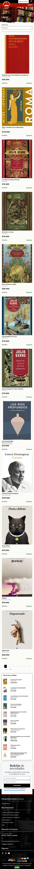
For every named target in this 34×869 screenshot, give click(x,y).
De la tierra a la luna (8, 232)
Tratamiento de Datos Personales (10, 815)
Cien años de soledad (16, 704)
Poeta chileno (6, 546)
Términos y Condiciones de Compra (10, 812)
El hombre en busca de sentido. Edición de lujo (19, 712)
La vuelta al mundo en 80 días (11, 179)
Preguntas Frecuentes (7, 822)
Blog (3, 825)
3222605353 (10, 844)
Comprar (29, 83)
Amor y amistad (15, 720)
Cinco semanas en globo (9, 284)
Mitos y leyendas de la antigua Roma (12, 127)
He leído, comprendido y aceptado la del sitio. (15, 789)
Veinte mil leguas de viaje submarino (12, 389)
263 (10, 669)
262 (6, 669)
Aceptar (17, 867)
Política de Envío (6, 820)
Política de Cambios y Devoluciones (11, 817)
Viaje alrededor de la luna (9, 336)
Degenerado (5, 650)
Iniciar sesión (23, 1)
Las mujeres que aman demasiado (19, 696)
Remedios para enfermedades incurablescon (15, 75)
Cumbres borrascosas (16, 679)
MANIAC (4, 598)
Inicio (3, 13)
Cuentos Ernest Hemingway (10, 493)
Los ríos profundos (7, 441)
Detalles (4, 83)
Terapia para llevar (15, 745)
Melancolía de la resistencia (18, 729)
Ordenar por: (5, 25)
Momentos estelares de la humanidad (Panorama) (20, 737)
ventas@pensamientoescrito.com (11, 841)
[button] (17, 27)
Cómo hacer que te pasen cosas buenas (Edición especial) (19, 753)
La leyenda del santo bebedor (18, 688)
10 (29, 666)
